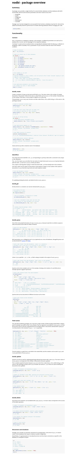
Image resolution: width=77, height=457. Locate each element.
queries (23, 242)
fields (29, 242)
